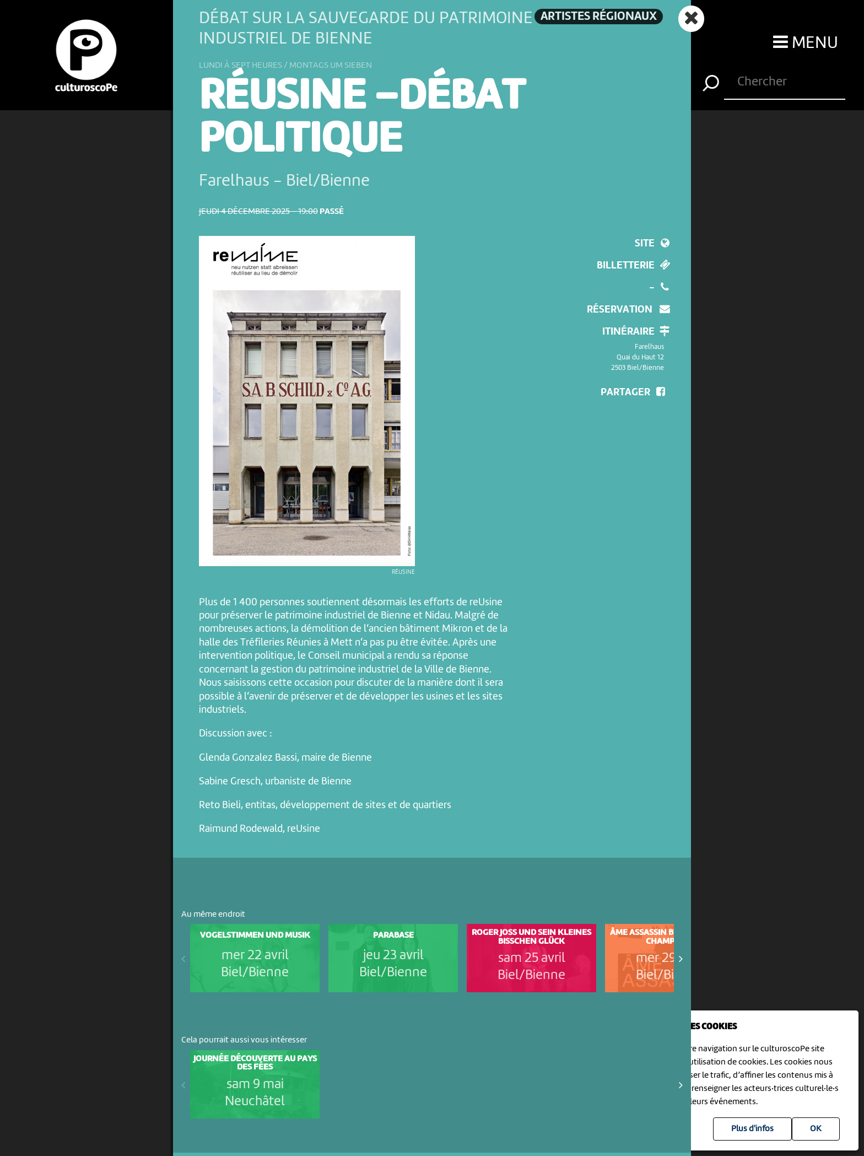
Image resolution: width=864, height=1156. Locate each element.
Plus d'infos (752, 1129)
